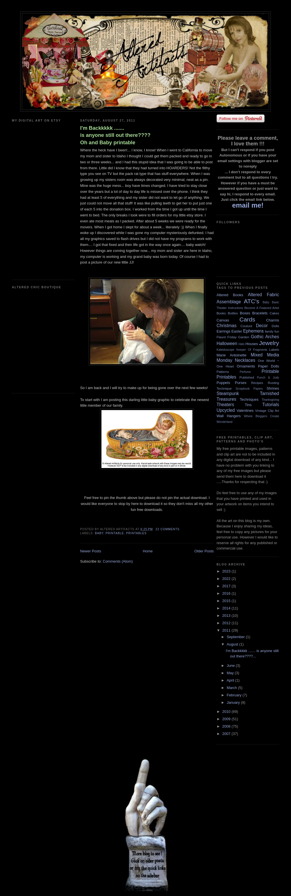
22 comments (168, 529)
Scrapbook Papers (249, 388)
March (232, 688)
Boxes (245, 313)
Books (221, 313)
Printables (136, 533)
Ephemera (253, 331)
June (231, 665)
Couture (246, 326)
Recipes (257, 383)
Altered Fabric (263, 294)
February (235, 695)
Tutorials (270, 404)
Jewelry (269, 343)
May (231, 673)
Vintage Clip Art (267, 410)
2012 (227, 623)
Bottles (233, 313)
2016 (227, 593)
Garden (243, 337)
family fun (272, 331)
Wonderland (224, 421)
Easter (236, 331)
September (236, 637)
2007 (227, 734)
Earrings (223, 331)
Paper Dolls (268, 366)
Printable (114, 533)
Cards (247, 319)
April (231, 680)
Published (247, 377)
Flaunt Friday (227, 337)
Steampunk (228, 393)
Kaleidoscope (225, 349)
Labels (274, 349)
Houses (252, 344)
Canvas (223, 320)
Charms (272, 320)
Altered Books (230, 295)
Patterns (223, 371)
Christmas (226, 325)
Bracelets (259, 313)
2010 (227, 711)
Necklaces (245, 360)
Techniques (249, 399)
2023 (227, 571)
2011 (227, 630)
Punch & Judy (268, 377)
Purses (240, 383)
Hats (241, 344)
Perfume (245, 371)
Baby (99, 533)
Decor (262, 325)
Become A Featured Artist (261, 308)
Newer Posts (90, 551)
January (234, 702)
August (233, 644)
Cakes (274, 313)
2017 (227, 586)
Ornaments (246, 366)
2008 (227, 726)
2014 (227, 608)
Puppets (223, 383)
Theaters (225, 404)
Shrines (273, 388)
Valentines (244, 410)
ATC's (251, 301)
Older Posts (204, 551)
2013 (227, 615)
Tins (248, 405)
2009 (227, 719)
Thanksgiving (270, 399)
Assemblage (229, 301)
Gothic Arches (265, 336)
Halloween (227, 343)
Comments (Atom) (118, 561)
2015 (227, 601)
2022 (227, 579)
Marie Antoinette (231, 355)
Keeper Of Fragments (251, 349)
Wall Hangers (229, 416)
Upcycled (226, 410)
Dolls (275, 326)
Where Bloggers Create (261, 416)
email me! (248, 205)
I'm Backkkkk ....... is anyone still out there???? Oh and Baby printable (115, 135)
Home (148, 551)
